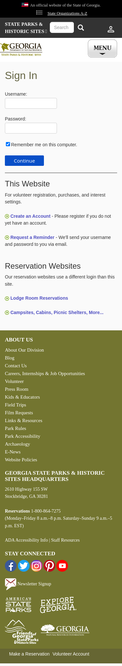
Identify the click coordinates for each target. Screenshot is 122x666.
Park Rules (15, 428)
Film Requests (19, 412)
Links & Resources (23, 420)
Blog (9, 357)
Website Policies (21, 459)
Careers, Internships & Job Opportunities (45, 373)
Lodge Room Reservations (39, 298)
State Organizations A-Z (67, 13)
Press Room (16, 389)
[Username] (31, 103)
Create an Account (30, 216)
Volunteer (14, 381)
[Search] (81, 28)
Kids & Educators (22, 397)
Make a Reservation (29, 654)
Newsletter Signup (28, 583)
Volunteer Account (70, 654)
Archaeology (17, 444)
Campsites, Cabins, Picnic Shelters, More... (56, 312)
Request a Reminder (32, 237)
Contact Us (16, 365)
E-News (12, 451)
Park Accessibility (22, 436)
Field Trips (15, 404)
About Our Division (24, 350)
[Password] (31, 128)
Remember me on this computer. (44, 144)
